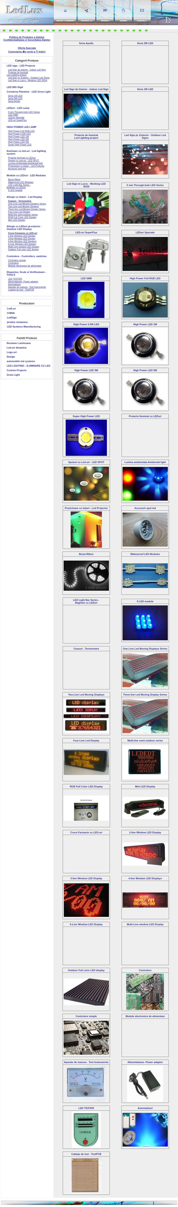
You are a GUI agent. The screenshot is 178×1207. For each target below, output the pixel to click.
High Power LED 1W (145, 324)
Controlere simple (86, 1016)
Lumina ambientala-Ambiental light (145, 462)
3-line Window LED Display (86, 878)
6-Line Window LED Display (86, 924)
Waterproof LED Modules (145, 554)
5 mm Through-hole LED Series (145, 185)
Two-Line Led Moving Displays (86, 694)
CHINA (11, 313)
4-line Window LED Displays (145, 878)
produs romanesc (17, 322)
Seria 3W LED (145, 43)
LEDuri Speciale (145, 232)
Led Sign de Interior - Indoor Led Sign (86, 89)
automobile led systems (21, 361)
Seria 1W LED (145, 89)
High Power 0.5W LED (86, 324)
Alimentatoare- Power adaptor (145, 1062)
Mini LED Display (145, 786)
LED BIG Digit (15, 87)
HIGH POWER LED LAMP (21, 127)
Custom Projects (16, 370)
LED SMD (86, 278)
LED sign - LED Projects (21, 65)
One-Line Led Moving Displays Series (145, 648)
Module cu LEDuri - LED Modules (26, 175)
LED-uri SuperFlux (86, 232)
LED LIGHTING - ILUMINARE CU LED (29, 365)
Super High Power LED (86, 416)
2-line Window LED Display (145, 832)
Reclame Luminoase (19, 343)
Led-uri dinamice (17, 347)
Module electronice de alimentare (145, 1016)
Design (11, 356)
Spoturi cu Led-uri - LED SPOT (86, 462)
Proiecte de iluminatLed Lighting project (86, 136)
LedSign (12, 317)
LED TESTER (86, 1108)
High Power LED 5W (145, 370)
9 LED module (145, 601)
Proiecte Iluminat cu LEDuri (145, 416)
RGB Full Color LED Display (86, 786)
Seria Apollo (86, 43)
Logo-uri (12, 352)
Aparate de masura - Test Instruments (86, 1062)
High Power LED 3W (86, 370)
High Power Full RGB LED (145, 278)
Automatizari (145, 1108)
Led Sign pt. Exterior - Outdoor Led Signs (145, 136)
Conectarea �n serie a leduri (26, 51)
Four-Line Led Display (86, 740)
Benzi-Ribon (86, 554)
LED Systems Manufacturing (24, 326)
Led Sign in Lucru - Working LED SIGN (86, 185)
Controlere (145, 970)
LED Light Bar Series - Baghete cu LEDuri (86, 601)
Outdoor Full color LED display (86, 970)
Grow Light (13, 374)
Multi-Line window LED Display (145, 924)
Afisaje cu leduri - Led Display (24, 197)
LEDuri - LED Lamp (18, 108)
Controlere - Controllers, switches (27, 256)
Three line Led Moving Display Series (145, 694)
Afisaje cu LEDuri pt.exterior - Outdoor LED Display (24, 227)
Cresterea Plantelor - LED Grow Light (29, 91)
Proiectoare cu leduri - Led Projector (86, 508)
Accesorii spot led (145, 508)
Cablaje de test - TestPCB (86, 1154)
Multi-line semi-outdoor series (145, 740)
